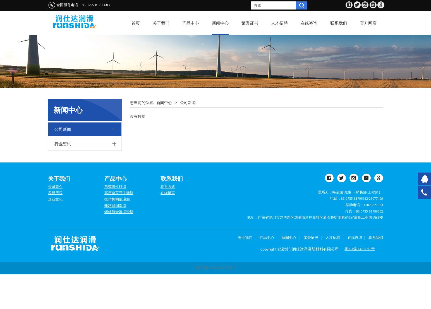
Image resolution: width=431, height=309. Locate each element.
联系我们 (338, 23)
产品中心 (190, 23)
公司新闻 (62, 164)
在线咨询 (309, 23)
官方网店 (368, 23)
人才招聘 (279, 23)
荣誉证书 (249, 23)
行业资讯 (62, 178)
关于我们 (161, 23)
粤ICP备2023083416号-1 (215, 302)
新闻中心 (220, 23)
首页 (135, 23)
